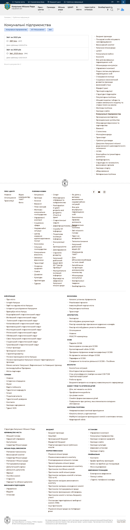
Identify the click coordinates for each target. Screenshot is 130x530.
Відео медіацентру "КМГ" (24, 197)
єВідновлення (102, 171)
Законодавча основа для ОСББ (83, 346)
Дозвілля (38, 275)
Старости (10, 479)
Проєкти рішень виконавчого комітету (65, 466)
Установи (10, 495)
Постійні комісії (13, 476)
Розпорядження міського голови (63, 460)
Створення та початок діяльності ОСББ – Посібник (92, 361)
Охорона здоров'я (38, 267)
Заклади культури (98, 445)
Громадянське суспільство (108, 120)
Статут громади (13, 348)
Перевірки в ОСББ (77, 358)
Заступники (11, 442)
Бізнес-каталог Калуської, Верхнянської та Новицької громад (34, 365)
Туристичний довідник (16, 399)
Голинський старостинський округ (22, 321)
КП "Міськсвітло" (37, 30)
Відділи (9, 492)
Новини (7, 195)
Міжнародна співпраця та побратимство (59, 200)
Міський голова (13, 436)
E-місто (79, 8)
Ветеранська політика (106, 174)
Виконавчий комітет (105, 45)
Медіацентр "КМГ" (77, 253)
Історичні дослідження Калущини (21, 309)
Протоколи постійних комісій (61, 469)
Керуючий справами (15, 439)
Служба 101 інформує (58, 230)
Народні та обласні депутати (19, 482)
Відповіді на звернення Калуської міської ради (59, 282)
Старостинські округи (59, 221)
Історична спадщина (15, 381)
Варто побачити (13, 387)
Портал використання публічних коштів (63, 446)
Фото (21, 203)
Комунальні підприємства (16, 30)
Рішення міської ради (58, 454)
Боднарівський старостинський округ (23, 315)
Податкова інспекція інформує (58, 236)
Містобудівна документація (81, 321)
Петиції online (96, 477)
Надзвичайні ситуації (40, 229)
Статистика (101, 132)
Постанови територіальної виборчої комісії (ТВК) (64, 502)
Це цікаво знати (76, 395)
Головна (7, 17)
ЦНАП (70, 7)
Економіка (39, 244)
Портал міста (20, 2)
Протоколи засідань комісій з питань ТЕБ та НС (65, 476)
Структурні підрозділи (106, 94)
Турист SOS (11, 408)
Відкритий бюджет (56, 442)
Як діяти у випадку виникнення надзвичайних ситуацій (78, 199)
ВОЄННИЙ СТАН (103, 85)
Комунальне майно (105, 54)
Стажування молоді (105, 77)
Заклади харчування (15, 405)
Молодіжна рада (104, 134)
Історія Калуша (13, 303)
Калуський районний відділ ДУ (76, 246)
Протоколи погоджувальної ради (63, 489)
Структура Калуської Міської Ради (19, 429)
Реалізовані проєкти (78, 303)
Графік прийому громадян (102, 461)
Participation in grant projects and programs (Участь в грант (58, 211)
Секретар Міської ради (16, 445)
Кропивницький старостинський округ (23, 327)
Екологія (100, 57)
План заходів (40, 207)
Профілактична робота (79, 392)
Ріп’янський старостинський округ (21, 333)
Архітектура (39, 281)
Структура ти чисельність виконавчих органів (107, 164)
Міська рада (61, 9)
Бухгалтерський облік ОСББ (81, 349)
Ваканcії (100, 128)
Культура (38, 278)
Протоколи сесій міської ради (61, 472)
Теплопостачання (78, 241)
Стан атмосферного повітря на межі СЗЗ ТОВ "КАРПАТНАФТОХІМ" (89, 375)
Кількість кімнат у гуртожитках (82, 414)
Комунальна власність (39, 253)
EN (118, 2)
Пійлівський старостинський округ (21, 336)
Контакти (10, 402)
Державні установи (99, 448)
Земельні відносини (39, 259)
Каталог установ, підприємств (82, 300)
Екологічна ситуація (78, 368)
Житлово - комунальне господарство (40, 212)
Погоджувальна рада (16, 464)
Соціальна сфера (39, 224)
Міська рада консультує (106, 65)
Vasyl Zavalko (121, 522)
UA (112, 2)
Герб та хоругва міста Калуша (19, 306)
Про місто (10, 300)
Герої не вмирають (76, 237)
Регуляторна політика (106, 97)
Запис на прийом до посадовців (104, 464)
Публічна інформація (74, 2)
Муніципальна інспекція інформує (59, 273)
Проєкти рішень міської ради (61, 463)
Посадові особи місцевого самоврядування (108, 40)
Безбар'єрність (103, 160)
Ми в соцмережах (98, 467)
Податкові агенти (14, 396)
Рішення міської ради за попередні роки (64, 510)
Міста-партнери (13, 371)
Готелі (9, 393)
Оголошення (9, 198)
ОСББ (98, 151)
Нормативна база (37, 2)
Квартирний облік (77, 420)
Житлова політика (104, 108)
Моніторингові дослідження (82, 371)
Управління (11, 489)
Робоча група (75, 380)
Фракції (9, 473)
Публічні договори (104, 141)
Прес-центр (41, 9)
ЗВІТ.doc (13, 41)
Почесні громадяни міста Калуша (21, 357)
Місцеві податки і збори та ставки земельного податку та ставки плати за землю (109, 102)
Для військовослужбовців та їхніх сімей (78, 260)
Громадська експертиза (107, 117)
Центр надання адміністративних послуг (40, 237)
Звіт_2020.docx (16, 53)
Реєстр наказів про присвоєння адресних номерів (91, 324)
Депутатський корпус (16, 467)
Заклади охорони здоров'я (102, 439)
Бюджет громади (104, 36)
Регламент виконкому (16, 452)
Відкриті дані (55, 2)
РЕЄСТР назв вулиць (78, 336)
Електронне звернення (100, 474)
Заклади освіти (103, 111)
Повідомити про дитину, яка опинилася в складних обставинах (92, 402)
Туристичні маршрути (16, 390)
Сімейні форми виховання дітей (83, 398)
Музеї (9, 384)
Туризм (37, 284)
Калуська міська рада (105, 48)
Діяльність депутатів (15, 470)
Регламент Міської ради (17, 461)
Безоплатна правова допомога (77, 219)
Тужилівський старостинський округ (22, 345)
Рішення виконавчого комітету (62, 457)
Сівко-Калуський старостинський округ (23, 339)
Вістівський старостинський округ (21, 318)
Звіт (50, 30)
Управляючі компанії (105, 68)
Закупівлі (52, 436)
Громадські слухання (15, 351)
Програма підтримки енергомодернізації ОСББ (91, 352)
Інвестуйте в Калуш (90, 8)
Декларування (59, 250)
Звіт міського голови (77, 232)
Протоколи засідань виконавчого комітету (63, 482)
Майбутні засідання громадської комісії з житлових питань (96, 417)
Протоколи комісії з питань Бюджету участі (65, 496)
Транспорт (101, 137)
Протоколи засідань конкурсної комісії (66, 486)
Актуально (39, 195)
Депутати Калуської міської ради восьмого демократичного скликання (110, 146)
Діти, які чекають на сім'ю (80, 389)
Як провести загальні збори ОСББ (84, 355)
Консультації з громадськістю (59, 244)
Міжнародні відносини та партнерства (107, 124)
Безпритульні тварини (78, 282)
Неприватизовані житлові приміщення (86, 411)
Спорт (56, 195)
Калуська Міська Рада (23, 7)
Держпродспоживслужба (59, 226)
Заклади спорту (103, 168)
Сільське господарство (40, 248)
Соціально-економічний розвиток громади (107, 81)
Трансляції (9, 201)
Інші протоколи (55, 506)
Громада (51, 8)
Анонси (37, 201)
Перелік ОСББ (75, 343)
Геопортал (74, 318)
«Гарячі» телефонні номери (102, 480)
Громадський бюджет (58, 439)
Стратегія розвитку (57, 254)
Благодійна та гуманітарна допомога (108, 155)
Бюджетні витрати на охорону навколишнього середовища (96, 383)
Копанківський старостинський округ (23, 324)
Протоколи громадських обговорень (65, 492)
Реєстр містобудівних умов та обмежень (87, 327)
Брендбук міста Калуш (16, 312)
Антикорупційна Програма (18, 368)
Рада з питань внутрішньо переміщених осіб (108, 72)
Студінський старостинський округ (22, 342)
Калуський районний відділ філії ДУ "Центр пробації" (58, 263)
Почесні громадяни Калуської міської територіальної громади (30, 361)
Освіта (37, 271)
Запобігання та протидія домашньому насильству (78, 268)
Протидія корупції (104, 91)
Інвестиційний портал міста (81, 306)
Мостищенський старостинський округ (23, 330)
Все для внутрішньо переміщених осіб (105, 61)
